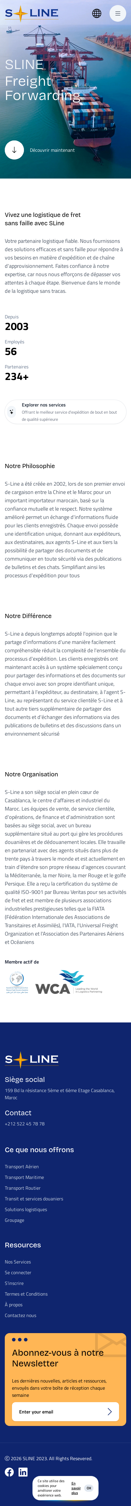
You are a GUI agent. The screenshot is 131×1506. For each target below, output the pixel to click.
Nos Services (18, 1261)
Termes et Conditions (26, 1293)
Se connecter (18, 1272)
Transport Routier (23, 1187)
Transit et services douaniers (34, 1198)
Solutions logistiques (26, 1209)
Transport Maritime (24, 1177)
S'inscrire (14, 1283)
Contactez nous (20, 1315)
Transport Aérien (22, 1166)
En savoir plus (76, 1488)
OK (89, 1488)
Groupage (14, 1220)
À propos (13, 1304)
